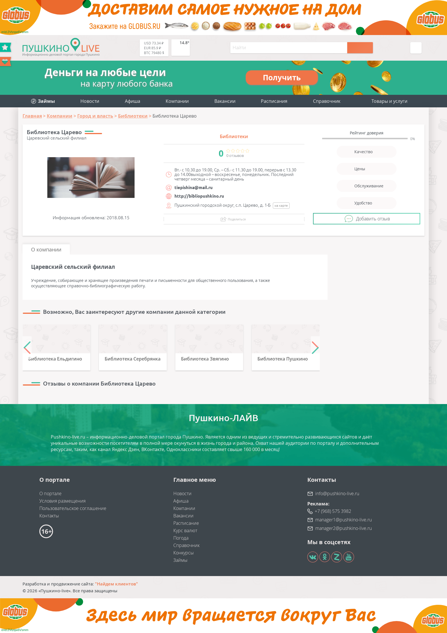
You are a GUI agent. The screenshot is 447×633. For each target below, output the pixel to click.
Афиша (132, 101)
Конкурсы (183, 553)
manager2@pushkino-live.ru (343, 528)
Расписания (274, 101)
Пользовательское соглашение (72, 508)
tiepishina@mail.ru (193, 187)
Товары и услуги (389, 101)
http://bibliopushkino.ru (199, 196)
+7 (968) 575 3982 (333, 511)
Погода (180, 538)
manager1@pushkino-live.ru (343, 520)
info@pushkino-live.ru (337, 493)
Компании (177, 101)
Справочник (326, 101)
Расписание (186, 523)
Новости (89, 101)
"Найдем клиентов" (116, 584)
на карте (281, 205)
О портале (50, 493)
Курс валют (185, 530)
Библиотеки (234, 136)
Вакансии (224, 101)
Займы (180, 560)
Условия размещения (62, 501)
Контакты (49, 516)
